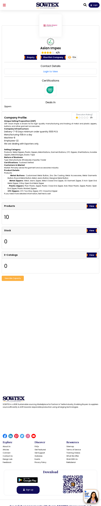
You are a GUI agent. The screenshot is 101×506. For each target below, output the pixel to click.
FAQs (37, 446)
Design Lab (7, 459)
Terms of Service (73, 449)
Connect (6, 453)
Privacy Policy (40, 462)
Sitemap (70, 446)
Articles (6, 449)
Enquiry (30, 57)
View (91, 206)
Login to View (50, 71)
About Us (6, 446)
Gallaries (38, 456)
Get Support (40, 453)
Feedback (7, 462)
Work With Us (72, 459)
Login (94, 5)
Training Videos (73, 453)
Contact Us (8, 456)
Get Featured (40, 449)
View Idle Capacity (13, 278)
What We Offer (72, 456)
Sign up (28, 489)
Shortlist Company (53, 57)
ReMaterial (71, 462)
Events (37, 459)
